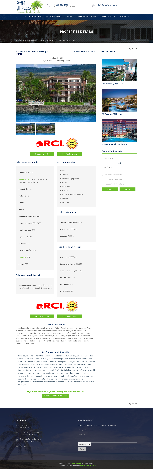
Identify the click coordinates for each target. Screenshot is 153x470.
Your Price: (64, 230)
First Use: (22, 245)
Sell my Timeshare (32, 17)
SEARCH (110, 189)
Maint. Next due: (25, 231)
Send (82, 450)
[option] (25, 129)
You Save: (63, 237)
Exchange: (22, 258)
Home (18, 40)
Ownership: (23, 173)
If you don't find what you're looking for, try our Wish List (56, 392)
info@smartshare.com (107, 5)
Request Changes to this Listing (55, 396)
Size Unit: (22, 190)
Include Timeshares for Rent (114, 179)
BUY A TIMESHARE (31, 40)
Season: (21, 265)
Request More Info (42, 155)
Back (133, 48)
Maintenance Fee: (67, 272)
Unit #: (21, 210)
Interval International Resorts (114, 144)
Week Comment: (25, 286)
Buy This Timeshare (69, 155)
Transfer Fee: (24, 251)
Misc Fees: (64, 285)
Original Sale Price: (67, 223)
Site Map (23, 447)
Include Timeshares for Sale (114, 175)
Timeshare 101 (107, 17)
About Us (123, 17)
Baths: (21, 197)
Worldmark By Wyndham (112, 84)
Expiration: (23, 238)
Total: (62, 292)
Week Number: (24, 180)
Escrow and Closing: (67, 265)
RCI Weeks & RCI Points (112, 114)
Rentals (70, 17)
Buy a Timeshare (53, 17)
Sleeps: (21, 204)
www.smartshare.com (32, 442)
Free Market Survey (87, 17)
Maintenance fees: (26, 224)
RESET (127, 189)
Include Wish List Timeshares (114, 184)
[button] (119, 159)
